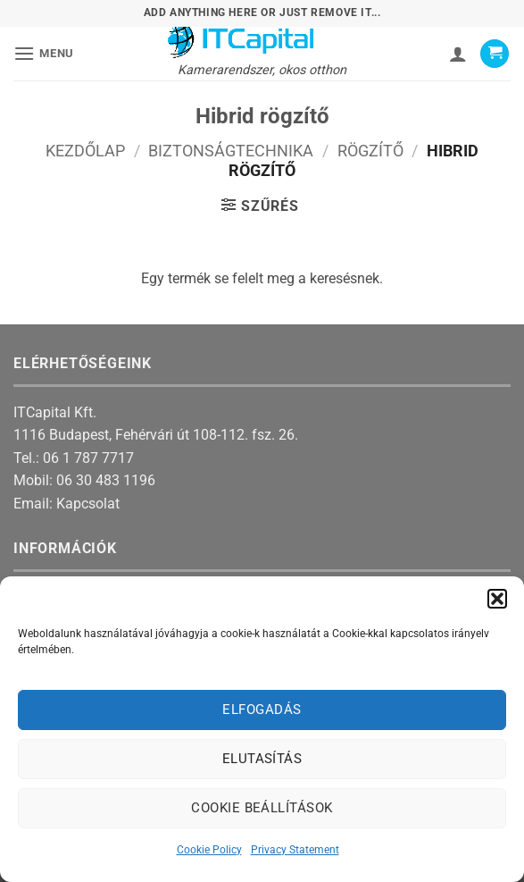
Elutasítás (262, 759)
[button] (497, 599)
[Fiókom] (458, 53)
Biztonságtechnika (230, 150)
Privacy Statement (295, 850)
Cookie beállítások (261, 808)
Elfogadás (261, 709)
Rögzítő (370, 150)
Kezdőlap (85, 150)
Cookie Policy (209, 850)
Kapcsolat (88, 503)
